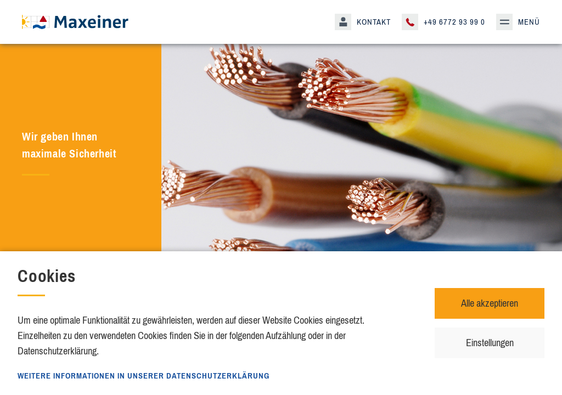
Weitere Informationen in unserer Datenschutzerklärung (143, 376)
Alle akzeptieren (489, 303)
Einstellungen (490, 343)
